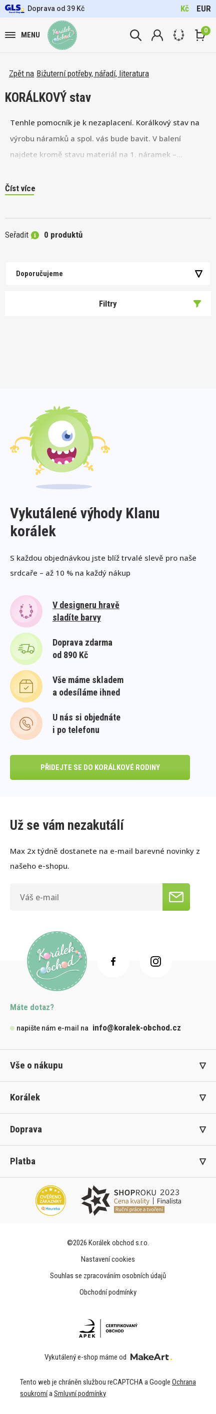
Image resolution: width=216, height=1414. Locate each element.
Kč (184, 8)
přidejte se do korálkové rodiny (100, 767)
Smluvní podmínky (80, 1393)
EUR (203, 8)
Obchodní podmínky (108, 1292)
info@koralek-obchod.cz (136, 1028)
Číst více (20, 188)
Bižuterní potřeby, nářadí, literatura (92, 73)
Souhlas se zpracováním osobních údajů (108, 1275)
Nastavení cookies (108, 1259)
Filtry (150, 304)
